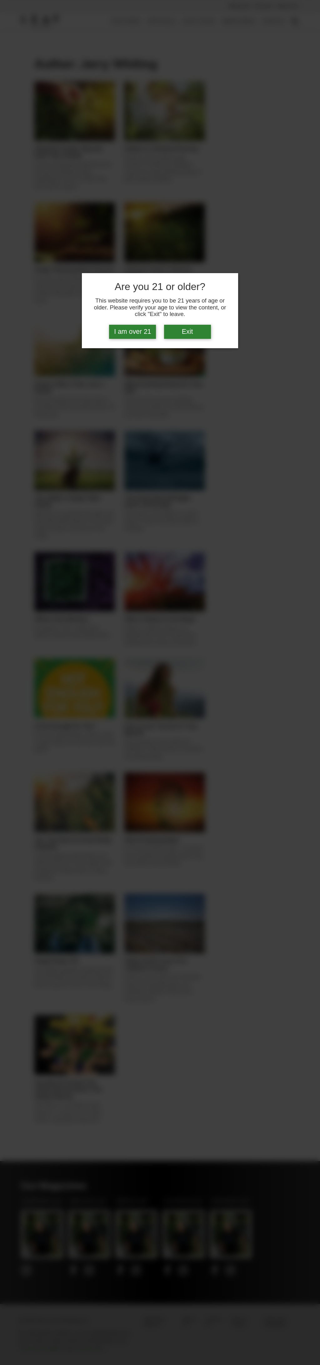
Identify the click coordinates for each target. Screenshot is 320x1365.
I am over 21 (132, 331)
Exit (187, 331)
